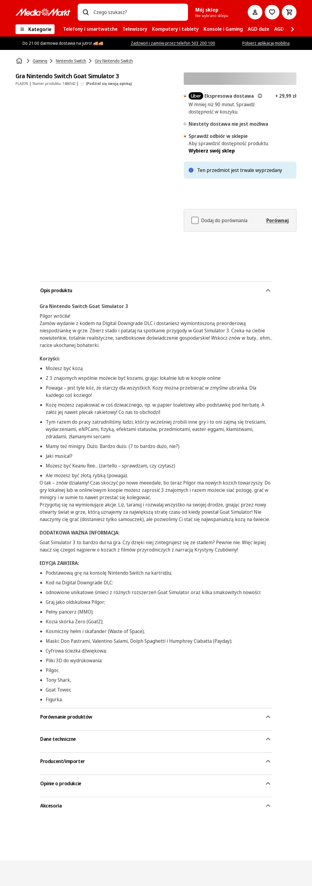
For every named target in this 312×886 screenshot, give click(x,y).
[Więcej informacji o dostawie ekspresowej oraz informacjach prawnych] (260, 96)
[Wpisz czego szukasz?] (85, 12)
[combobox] (138, 12)
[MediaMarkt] (43, 12)
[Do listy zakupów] (272, 12)
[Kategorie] (35, 29)
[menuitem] (90, 29)
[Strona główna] (20, 61)
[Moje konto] (255, 12)
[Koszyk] (289, 12)
